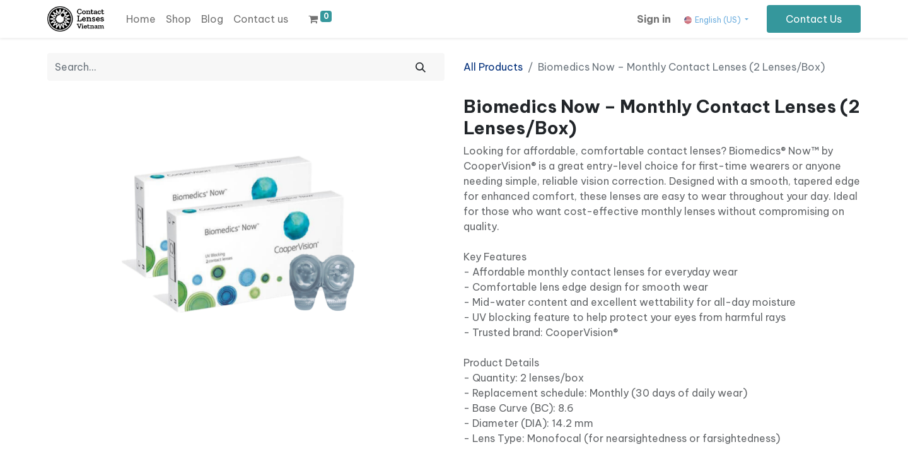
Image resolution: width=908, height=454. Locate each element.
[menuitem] (141, 19)
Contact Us (814, 19)
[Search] (421, 67)
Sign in (654, 19)
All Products (493, 67)
